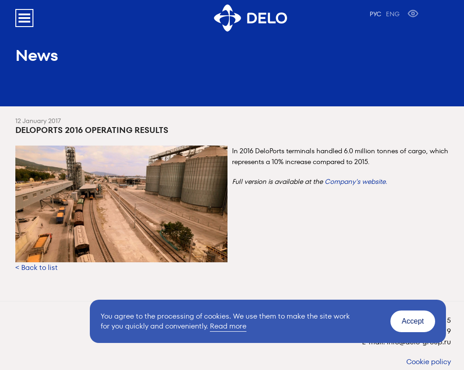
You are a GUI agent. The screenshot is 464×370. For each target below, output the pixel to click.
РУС (375, 13)
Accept (413, 321)
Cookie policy (428, 361)
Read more (228, 326)
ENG (392, 13)
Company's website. (356, 181)
